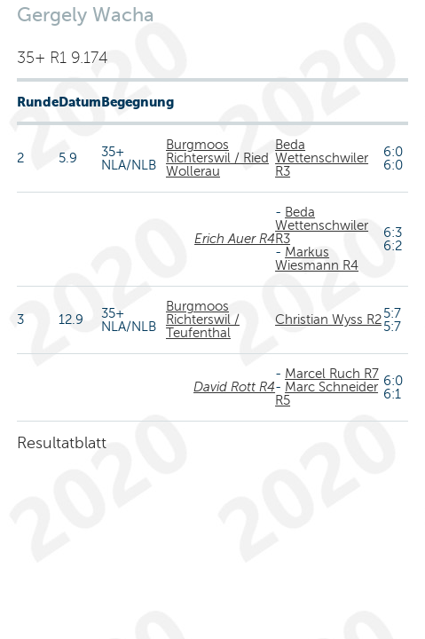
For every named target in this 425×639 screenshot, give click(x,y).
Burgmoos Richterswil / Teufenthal (203, 319)
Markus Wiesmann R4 (316, 258)
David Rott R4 (234, 387)
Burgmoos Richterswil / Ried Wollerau (217, 158)
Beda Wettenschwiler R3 (321, 158)
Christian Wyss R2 (328, 319)
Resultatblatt (61, 443)
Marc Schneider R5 (326, 393)
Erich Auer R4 (234, 239)
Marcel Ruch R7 (332, 374)
